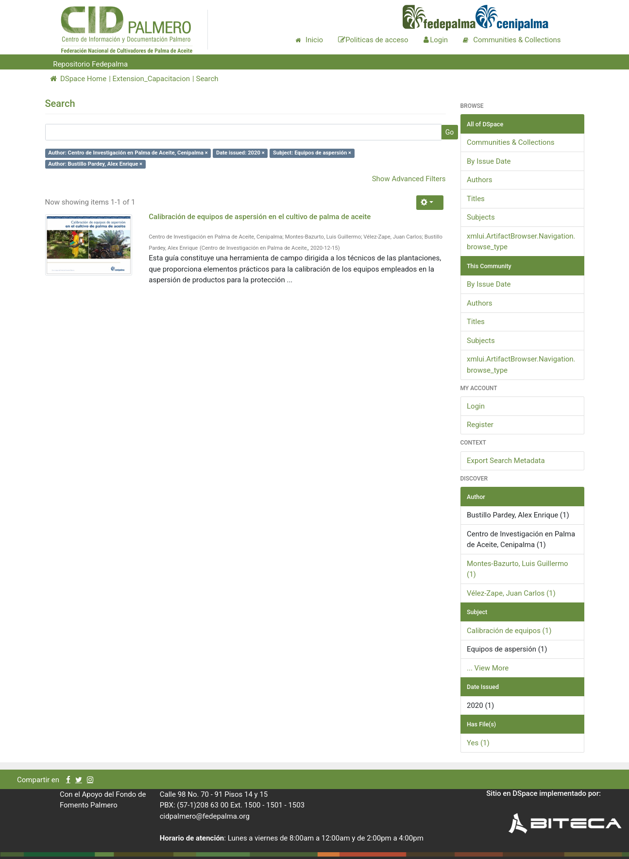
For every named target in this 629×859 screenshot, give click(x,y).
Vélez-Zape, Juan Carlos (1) (511, 593)
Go (449, 132)
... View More (488, 668)
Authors (480, 179)
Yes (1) (478, 743)
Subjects (481, 217)
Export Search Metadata (506, 460)
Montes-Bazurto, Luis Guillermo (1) (517, 569)
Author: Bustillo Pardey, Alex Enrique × (95, 164)
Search (207, 78)
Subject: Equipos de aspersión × (312, 153)
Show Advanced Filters (409, 178)
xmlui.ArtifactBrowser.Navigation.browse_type (521, 242)
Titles (476, 198)
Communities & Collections (510, 142)
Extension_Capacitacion (151, 78)
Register (480, 424)
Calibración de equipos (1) (509, 630)
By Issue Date (489, 161)
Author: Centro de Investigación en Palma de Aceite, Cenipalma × (127, 153)
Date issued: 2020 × (240, 153)
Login (476, 406)
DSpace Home (78, 78)
